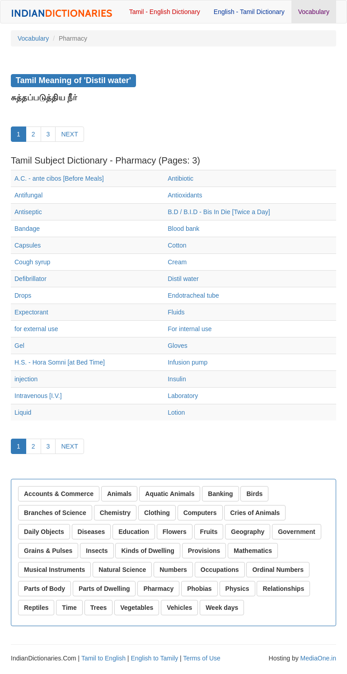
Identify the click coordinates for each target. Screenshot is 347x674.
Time (69, 607)
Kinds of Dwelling (147, 550)
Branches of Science (55, 512)
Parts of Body (44, 588)
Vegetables (136, 607)
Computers (200, 512)
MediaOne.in (318, 658)
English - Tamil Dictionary (249, 11)
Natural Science (122, 569)
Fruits (209, 531)
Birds (254, 493)
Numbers (173, 569)
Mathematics (253, 550)
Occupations (220, 569)
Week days (222, 607)
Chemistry (115, 512)
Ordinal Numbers (278, 569)
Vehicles (179, 607)
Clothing (157, 512)
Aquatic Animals (169, 493)
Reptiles (36, 607)
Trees (98, 607)
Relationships (283, 588)
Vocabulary (313, 11)
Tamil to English (103, 658)
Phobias (199, 588)
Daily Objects (44, 531)
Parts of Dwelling (104, 588)
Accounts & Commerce (59, 493)
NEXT (69, 134)
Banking (220, 493)
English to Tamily (154, 658)
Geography (247, 531)
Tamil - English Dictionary (164, 11)
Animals (119, 493)
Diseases (91, 531)
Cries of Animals (255, 512)
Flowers (175, 531)
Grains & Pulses (48, 550)
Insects (97, 550)
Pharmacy (158, 588)
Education (133, 531)
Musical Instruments (54, 569)
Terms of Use (201, 658)
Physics (237, 588)
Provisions (204, 550)
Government (296, 531)
